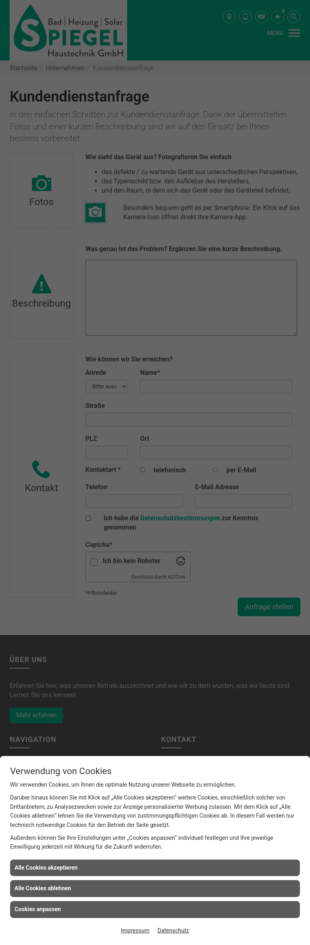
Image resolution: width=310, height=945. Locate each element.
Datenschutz (173, 930)
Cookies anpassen (38, 909)
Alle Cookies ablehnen (43, 888)
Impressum (135, 930)
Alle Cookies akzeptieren (46, 867)
